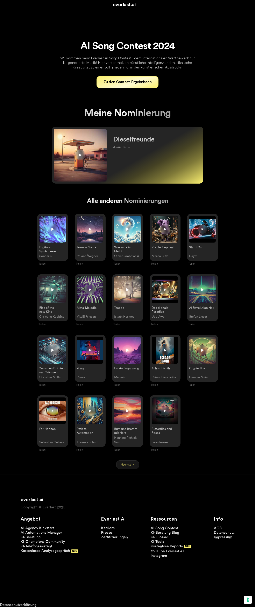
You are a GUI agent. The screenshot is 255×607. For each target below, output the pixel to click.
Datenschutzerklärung (18, 604)
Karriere (108, 528)
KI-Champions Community (43, 541)
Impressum (223, 537)
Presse (106, 532)
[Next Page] (127, 464)
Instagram (159, 555)
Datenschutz (224, 532)
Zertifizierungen (114, 537)
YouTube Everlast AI (167, 551)
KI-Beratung (31, 537)
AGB (218, 528)
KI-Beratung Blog (165, 532)
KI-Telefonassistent (36, 546)
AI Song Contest (164, 528)
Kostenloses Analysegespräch (45, 550)
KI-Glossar (159, 537)
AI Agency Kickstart (37, 528)
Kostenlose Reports (167, 546)
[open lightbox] (202, 237)
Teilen (41, 263)
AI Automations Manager (41, 532)
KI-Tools (157, 541)
